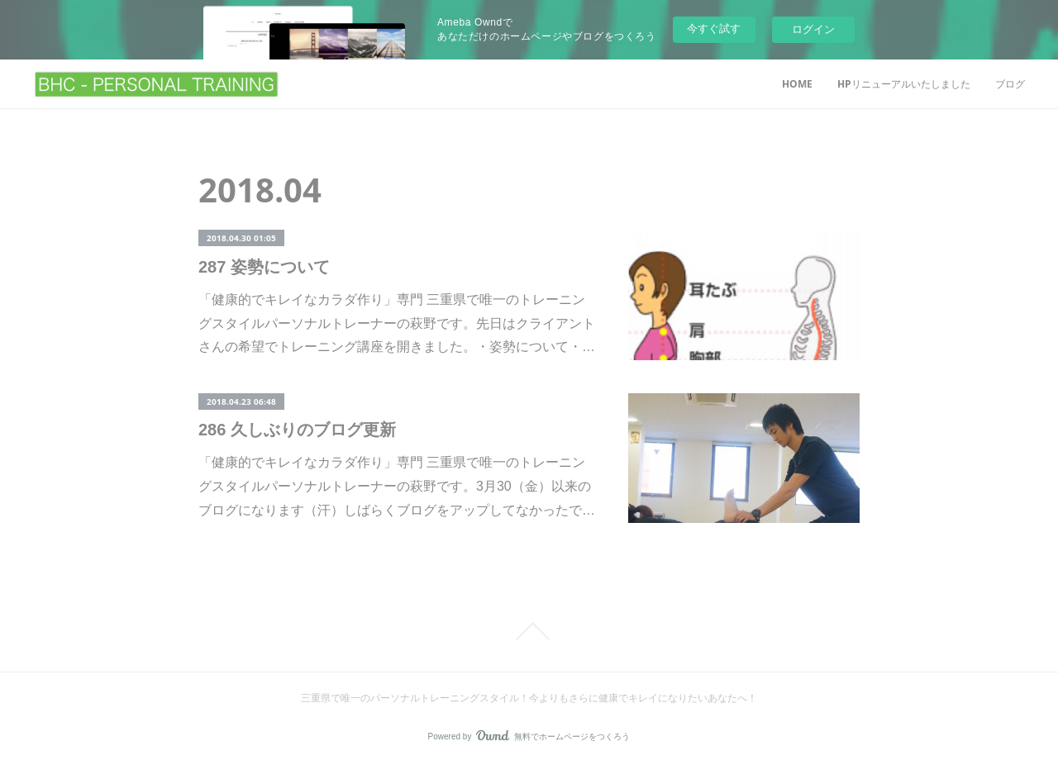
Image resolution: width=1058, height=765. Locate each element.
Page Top (529, 631)
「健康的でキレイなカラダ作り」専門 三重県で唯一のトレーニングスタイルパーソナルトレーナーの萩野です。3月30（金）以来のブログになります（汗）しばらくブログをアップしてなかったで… (396, 486)
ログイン (813, 29)
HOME (797, 84)
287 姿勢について (264, 267)
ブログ (1010, 84)
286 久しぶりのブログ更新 (297, 430)
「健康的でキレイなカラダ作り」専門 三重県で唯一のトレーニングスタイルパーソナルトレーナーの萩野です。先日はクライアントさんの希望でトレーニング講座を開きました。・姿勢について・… (396, 323)
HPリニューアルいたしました (903, 84)
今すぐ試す (714, 28)
